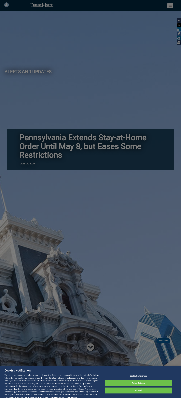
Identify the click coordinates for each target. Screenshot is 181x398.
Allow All (138, 394)
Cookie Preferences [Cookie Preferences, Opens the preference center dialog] (138, 380)
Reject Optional (138, 387)
